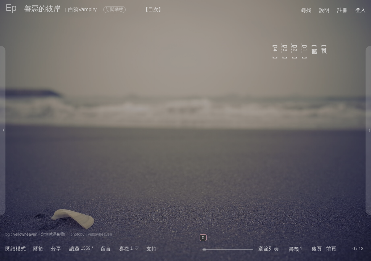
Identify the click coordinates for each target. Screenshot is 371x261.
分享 (56, 249)
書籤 (294, 249)
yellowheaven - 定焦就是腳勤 (38, 234)
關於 (38, 249)
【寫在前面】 (315, 44)
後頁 (317, 249)
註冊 (342, 10)
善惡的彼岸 (42, 9)
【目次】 (324, 44)
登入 (360, 10)
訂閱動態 (114, 9)
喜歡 (124, 249)
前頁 (331, 249)
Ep (11, 8)
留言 (106, 249)
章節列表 (268, 249)
